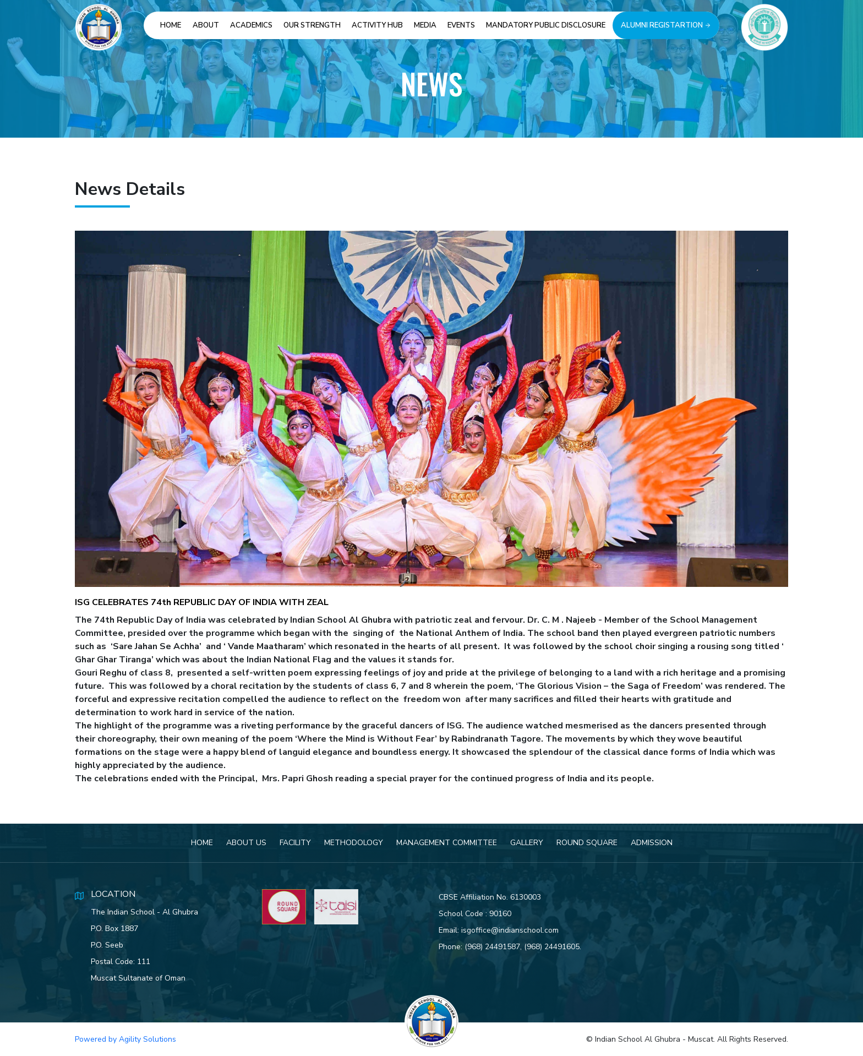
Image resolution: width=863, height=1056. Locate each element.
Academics (251, 25)
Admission (652, 845)
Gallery (526, 845)
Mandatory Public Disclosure (545, 25)
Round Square (587, 845)
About (206, 25)
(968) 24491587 (505, 946)
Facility (295, 845)
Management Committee (446, 845)
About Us (246, 845)
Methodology (353, 845)
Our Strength (312, 25)
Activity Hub (377, 25)
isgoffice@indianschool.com (522, 930)
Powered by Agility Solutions (125, 1039)
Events (461, 25)
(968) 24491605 (564, 946)
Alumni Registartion (666, 25)
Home (170, 25)
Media (425, 25)
